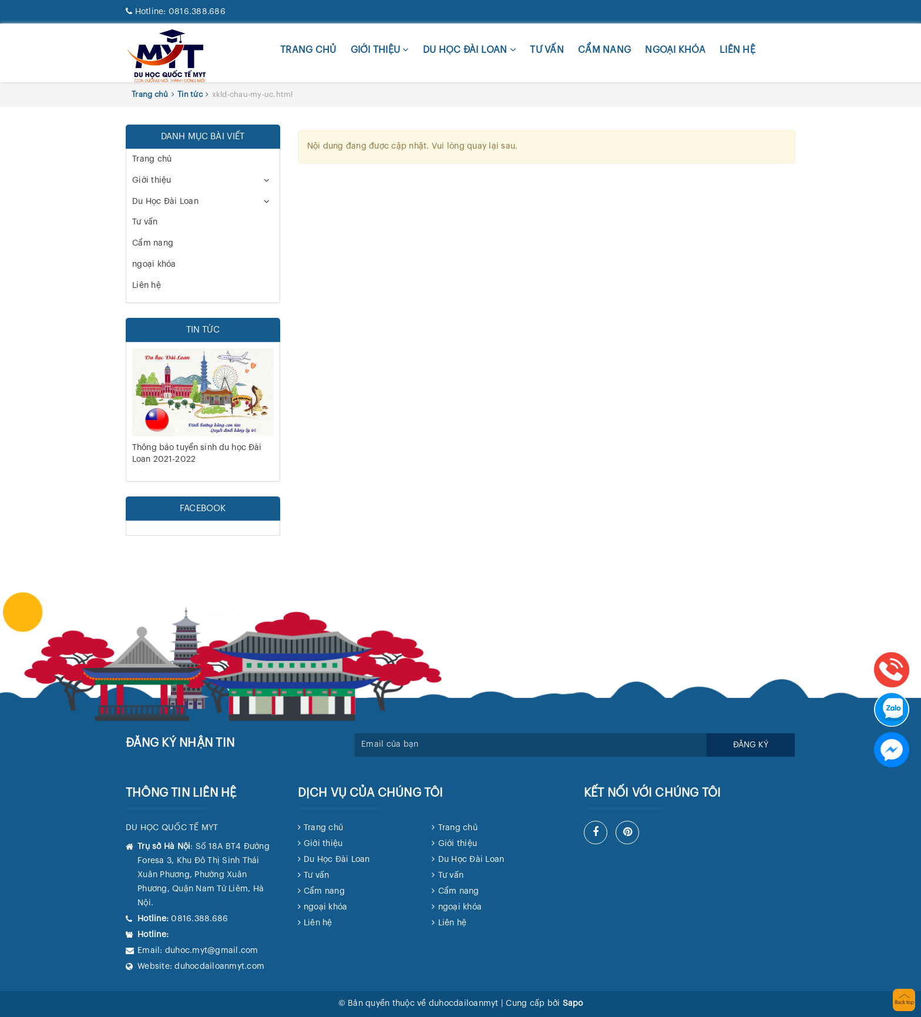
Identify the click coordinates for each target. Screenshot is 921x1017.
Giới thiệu (380, 50)
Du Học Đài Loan (469, 50)
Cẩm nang (604, 50)
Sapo (573, 1003)
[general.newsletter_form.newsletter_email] (531, 745)
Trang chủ (308, 50)
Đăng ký (750, 745)
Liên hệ (737, 50)
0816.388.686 (176, 12)
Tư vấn (547, 50)
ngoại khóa (675, 50)
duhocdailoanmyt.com (219, 966)
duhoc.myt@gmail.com (211, 950)
